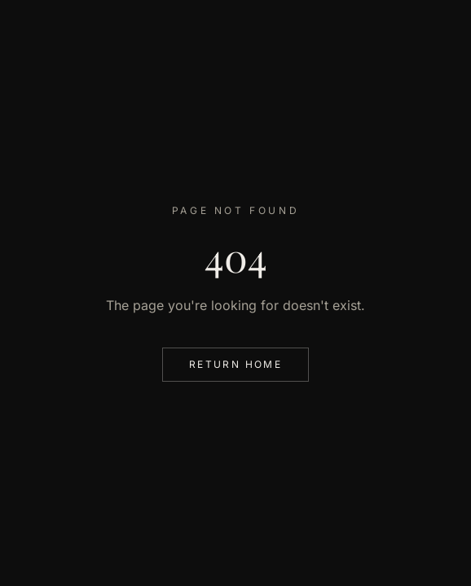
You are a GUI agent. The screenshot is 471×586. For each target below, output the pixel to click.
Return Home (235, 364)
